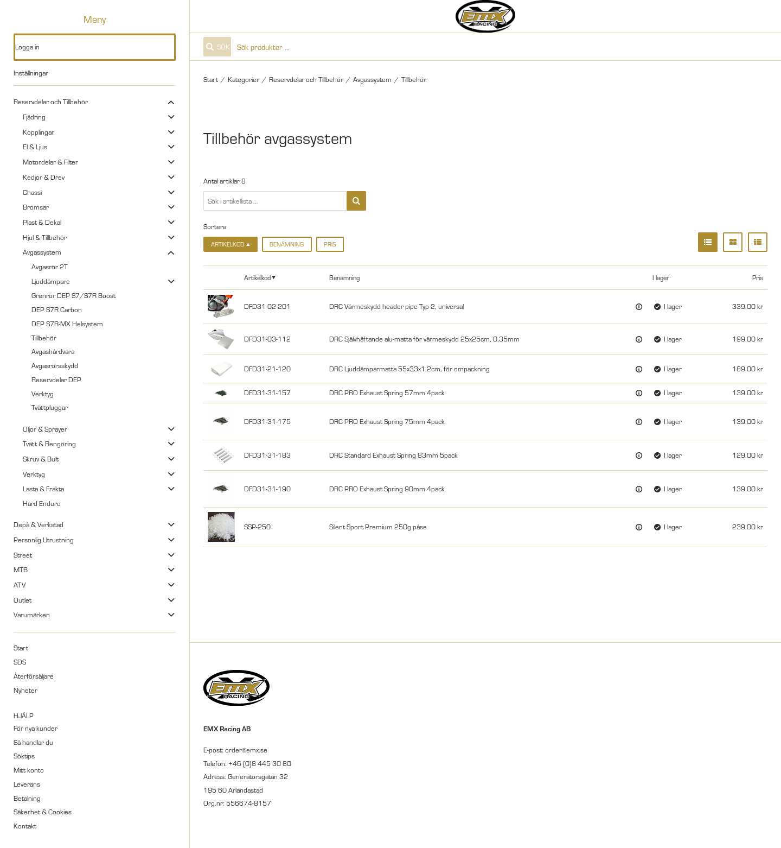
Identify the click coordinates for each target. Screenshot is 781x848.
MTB (21, 569)
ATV (19, 585)
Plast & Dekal (42, 222)
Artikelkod (257, 277)
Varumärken (32, 614)
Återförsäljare (34, 676)
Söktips (24, 756)
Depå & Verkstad (38, 524)
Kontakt (25, 826)
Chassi (32, 192)
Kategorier (243, 79)
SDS (20, 662)
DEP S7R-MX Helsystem (67, 323)
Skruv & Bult (41, 459)
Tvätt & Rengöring (49, 443)
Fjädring (34, 117)
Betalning (27, 798)
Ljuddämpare (50, 281)
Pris (330, 244)
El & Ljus (35, 146)
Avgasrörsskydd (54, 365)
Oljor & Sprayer (45, 429)
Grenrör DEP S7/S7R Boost (73, 295)
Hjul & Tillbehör (45, 237)
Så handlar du (33, 742)
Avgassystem (42, 252)
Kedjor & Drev (44, 177)
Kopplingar (38, 132)
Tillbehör (43, 338)
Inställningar (31, 73)
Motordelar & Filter (50, 162)
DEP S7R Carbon (56, 309)
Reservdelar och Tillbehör (51, 101)
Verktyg (42, 393)
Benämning (287, 244)
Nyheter (25, 690)
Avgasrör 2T (49, 266)
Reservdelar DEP (56, 379)
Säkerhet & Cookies (43, 812)
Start (21, 648)
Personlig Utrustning (44, 540)
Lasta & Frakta (43, 488)
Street (23, 555)
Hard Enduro (42, 503)
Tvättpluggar (49, 407)
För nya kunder (35, 728)
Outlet (22, 600)
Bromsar (36, 207)
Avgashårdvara (52, 351)
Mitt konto (29, 770)
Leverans (27, 784)
